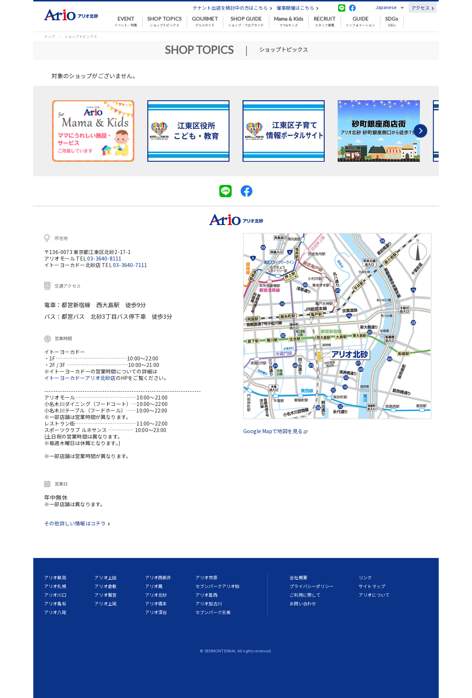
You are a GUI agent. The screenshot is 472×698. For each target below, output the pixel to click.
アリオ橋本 (156, 603)
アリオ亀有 (55, 603)
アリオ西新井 (158, 577)
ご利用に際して (305, 595)
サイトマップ (372, 586)
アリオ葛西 (206, 595)
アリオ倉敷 (105, 586)
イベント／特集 (125, 22)
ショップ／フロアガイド (246, 22)
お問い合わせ (303, 603)
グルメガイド (205, 22)
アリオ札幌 (55, 586)
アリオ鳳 (154, 586)
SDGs (391, 22)
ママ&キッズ (288, 22)
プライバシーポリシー (312, 586)
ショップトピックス (164, 22)
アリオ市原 (206, 577)
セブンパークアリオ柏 (217, 586)
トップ (49, 36)
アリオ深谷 (156, 612)
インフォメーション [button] (360, 22)
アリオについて (374, 595)
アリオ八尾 (55, 612)
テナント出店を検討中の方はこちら (232, 7)
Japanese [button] (386, 7)
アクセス (422, 7)
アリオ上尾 (105, 603)
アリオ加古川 (208, 603)
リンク (365, 577)
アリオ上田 (105, 577)
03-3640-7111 (130, 264)
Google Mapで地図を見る (275, 431)
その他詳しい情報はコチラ (77, 523)
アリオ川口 (55, 595)
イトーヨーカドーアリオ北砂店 (80, 377)
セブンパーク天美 (213, 612)
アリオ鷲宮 (105, 595)
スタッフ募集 (324, 22)
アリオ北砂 (156, 595)
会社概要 (298, 577)
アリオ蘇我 (55, 577)
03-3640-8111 (104, 258)
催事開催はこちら (298, 7)
